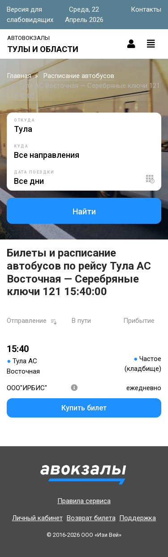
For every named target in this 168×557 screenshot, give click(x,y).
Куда (21, 146)
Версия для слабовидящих (30, 14)
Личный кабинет (37, 518)
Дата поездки (34, 172)
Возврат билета (91, 518)
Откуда (24, 120)
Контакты (146, 9)
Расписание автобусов (78, 76)
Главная (19, 76)
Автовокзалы (28, 38)
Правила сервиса (84, 501)
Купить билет (84, 408)
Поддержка (137, 518)
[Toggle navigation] (151, 44)
